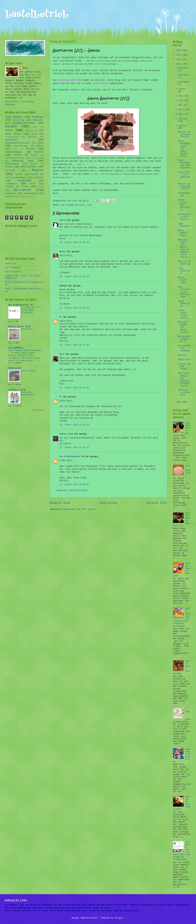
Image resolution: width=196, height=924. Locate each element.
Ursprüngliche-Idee (69, 80)
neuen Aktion (100, 83)
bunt (89, 205)
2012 (179, 64)
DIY (41, 130)
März (182, 114)
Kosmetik (29, 158)
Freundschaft (11, 137)
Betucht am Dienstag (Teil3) (184, 134)
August (182, 89)
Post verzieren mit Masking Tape (184, 292)
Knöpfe (18, 155)
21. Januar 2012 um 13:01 (74, 388)
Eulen (17, 134)
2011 (179, 402)
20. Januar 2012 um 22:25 (74, 277)
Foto (34, 134)
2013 (179, 59)
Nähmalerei (27, 329)
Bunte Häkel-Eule (183, 233)
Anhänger (38, 117)
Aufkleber (38, 120)
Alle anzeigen (38, 410)
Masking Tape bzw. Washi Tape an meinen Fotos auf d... (184, 248)
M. (61, 317)
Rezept (34, 174)
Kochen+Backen (12, 158)
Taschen (9, 187)
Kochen (34, 155)
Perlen (19, 174)
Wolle (27, 196)
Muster (9, 167)
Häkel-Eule (184, 360)
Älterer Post (156, 503)
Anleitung (18, 120)
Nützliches (28, 166)
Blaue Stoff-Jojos (183, 280)
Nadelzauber (15, 368)
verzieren (22, 190)
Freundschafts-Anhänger (184, 348)
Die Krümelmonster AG (72, 456)
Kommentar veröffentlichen (72, 490)
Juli (182, 96)
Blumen (11, 126)
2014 (179, 55)
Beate (63, 252)
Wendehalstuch (12, 197)
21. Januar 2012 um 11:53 (74, 345)
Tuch (41, 187)
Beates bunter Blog (19, 326)
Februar (183, 119)
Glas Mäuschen (184, 225)
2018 (179, 50)
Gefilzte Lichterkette (184, 392)
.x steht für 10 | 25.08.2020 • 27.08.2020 (31, 310)
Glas (41, 142)
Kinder (39, 152)
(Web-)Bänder (14, 117)
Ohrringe (10, 170)
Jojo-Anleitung (184, 270)
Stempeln (11, 183)
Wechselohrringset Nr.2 (184, 339)
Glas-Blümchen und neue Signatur (184, 164)
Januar (182, 126)
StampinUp (24, 180)
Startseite (108, 503)
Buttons (29, 131)
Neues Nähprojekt (184, 303)
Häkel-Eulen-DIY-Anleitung (184, 205)
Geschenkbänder (187, 427)
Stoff (33, 184)
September (184, 82)
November (183, 75)
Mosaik (34, 164)
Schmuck (38, 177)
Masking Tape (23, 160)
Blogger (119, 918)
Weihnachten (30, 193)
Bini (62, 354)
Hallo (15, 149)
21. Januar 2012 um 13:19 (74, 425)
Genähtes (11, 139)
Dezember (183, 68)
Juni (182, 100)
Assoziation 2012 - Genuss (184, 216)
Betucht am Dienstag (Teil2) (184, 186)
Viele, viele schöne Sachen (183, 314)
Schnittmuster (13, 272)
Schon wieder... (30, 371)
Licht (41, 158)
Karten (30, 148)
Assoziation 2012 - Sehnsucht (184, 176)
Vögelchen (10, 193)
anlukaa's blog (17, 390)
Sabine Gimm (66, 434)
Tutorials (10, 264)
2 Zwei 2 (187, 711)
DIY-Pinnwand (12, 268)
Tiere (25, 186)
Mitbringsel (12, 164)
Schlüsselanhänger (15, 178)
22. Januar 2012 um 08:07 (74, 484)
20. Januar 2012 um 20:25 (74, 242)
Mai (181, 105)
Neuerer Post (60, 503)
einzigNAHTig (15, 348)
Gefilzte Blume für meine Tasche (183, 327)
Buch (35, 127)
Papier (38, 170)
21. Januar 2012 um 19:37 (74, 447)
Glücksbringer (21, 146)
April (182, 109)
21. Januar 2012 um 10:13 (74, 308)
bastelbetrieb (37, 14)
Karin (63, 220)
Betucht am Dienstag (184, 262)
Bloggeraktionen (75, 205)
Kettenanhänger (13, 152)
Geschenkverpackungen (17, 143)
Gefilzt (32, 137)
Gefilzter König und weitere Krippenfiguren (184, 379)
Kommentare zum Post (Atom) (79, 509)
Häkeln (40, 146)
